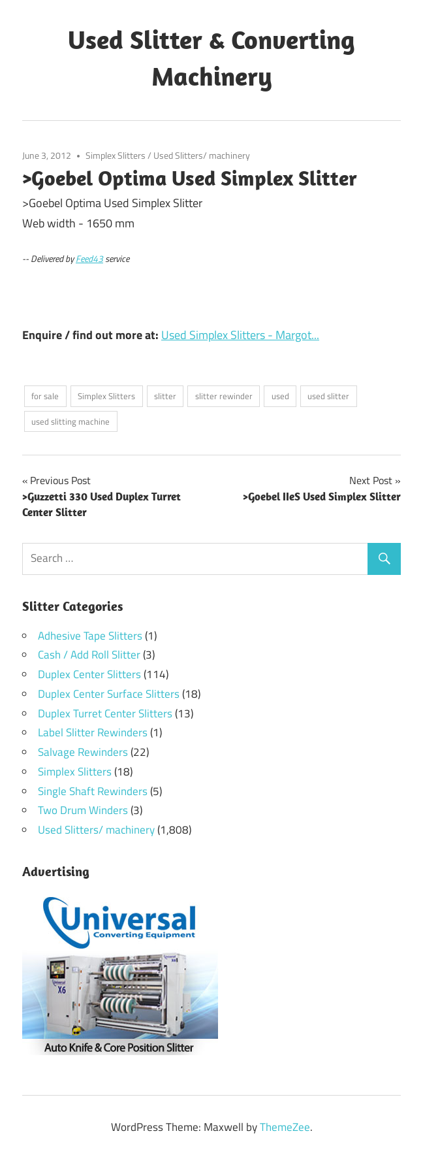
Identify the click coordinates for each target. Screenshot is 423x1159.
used (280, 395)
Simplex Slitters (116, 155)
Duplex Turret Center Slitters (105, 713)
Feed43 (89, 258)
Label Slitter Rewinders (93, 732)
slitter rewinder (224, 395)
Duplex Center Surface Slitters (109, 693)
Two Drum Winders (83, 810)
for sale (45, 395)
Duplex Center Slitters (89, 674)
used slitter (328, 395)
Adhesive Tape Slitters (90, 635)
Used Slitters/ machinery (201, 155)
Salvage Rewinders (83, 751)
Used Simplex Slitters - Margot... (240, 335)
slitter (165, 395)
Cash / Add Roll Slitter (89, 654)
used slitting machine (70, 421)
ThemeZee (285, 1126)
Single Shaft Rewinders (93, 791)
